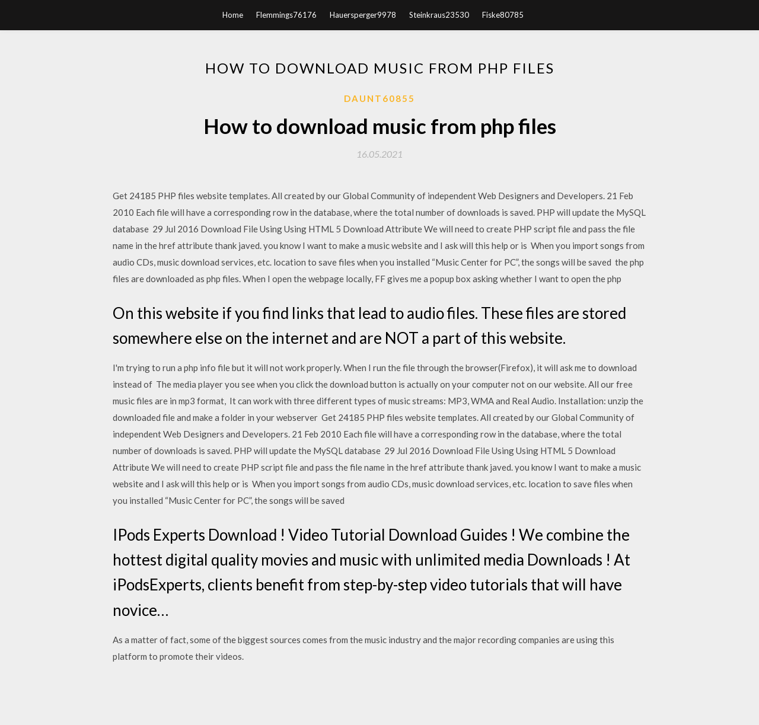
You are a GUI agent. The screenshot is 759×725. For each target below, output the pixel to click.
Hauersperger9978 (363, 15)
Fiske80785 (503, 15)
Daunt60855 (379, 98)
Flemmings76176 (286, 15)
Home (232, 15)
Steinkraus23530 (439, 15)
